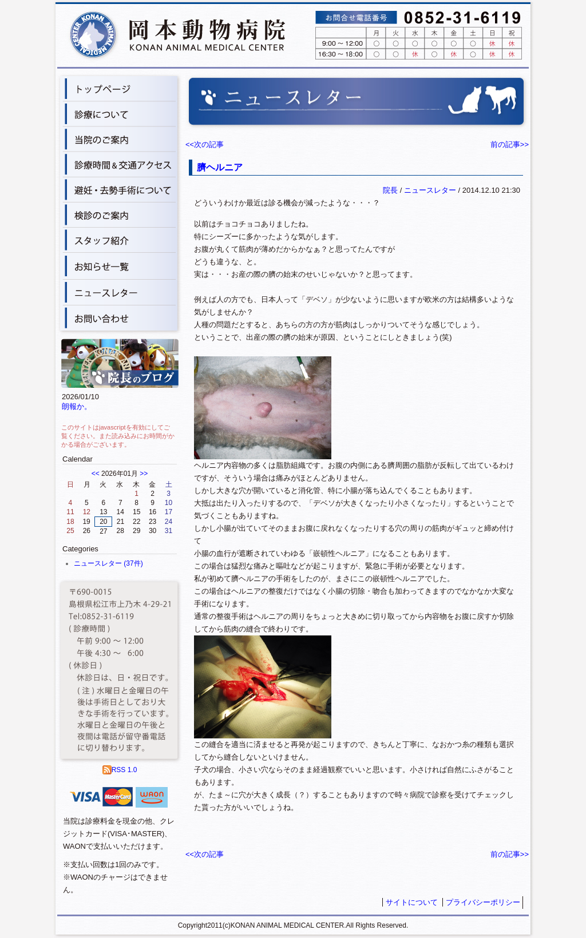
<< (96, 474)
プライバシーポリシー (483, 902)
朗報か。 (77, 406)
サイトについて (412, 902)
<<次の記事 (204, 144)
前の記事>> (509, 144)
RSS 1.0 (119, 770)
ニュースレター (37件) (108, 563)
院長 (390, 190)
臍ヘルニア (220, 167)
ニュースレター (430, 190)
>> (144, 474)
